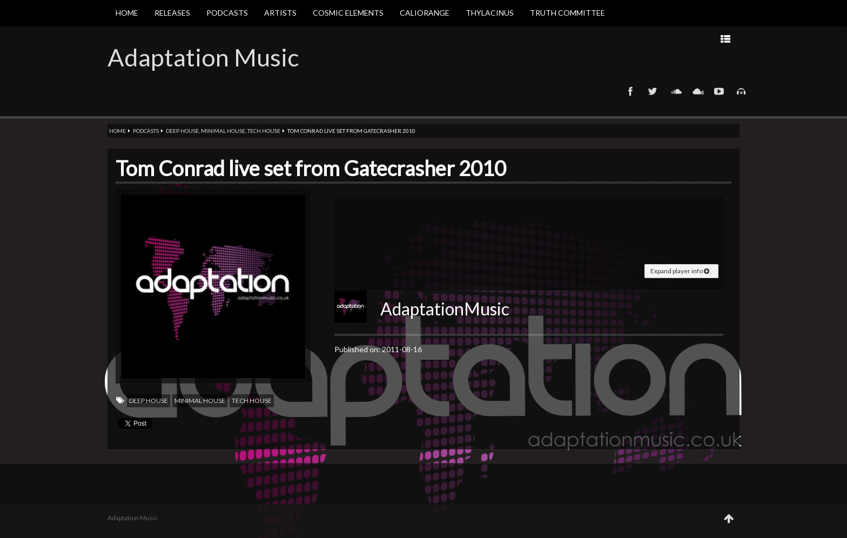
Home (127, 12)
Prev (627, 38)
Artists (280, 12)
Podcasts (227, 12)
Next (593, 38)
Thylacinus (490, 12)
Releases (172, 12)
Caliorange (424, 12)
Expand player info (679, 271)
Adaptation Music (203, 57)
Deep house (182, 130)
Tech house (263, 130)
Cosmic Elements (348, 12)
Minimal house (223, 130)
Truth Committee (567, 12)
